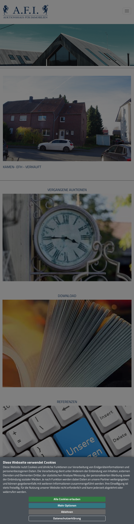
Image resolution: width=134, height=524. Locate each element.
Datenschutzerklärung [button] (67, 518)
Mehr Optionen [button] (67, 505)
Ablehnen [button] (67, 512)
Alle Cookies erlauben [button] (67, 499)
